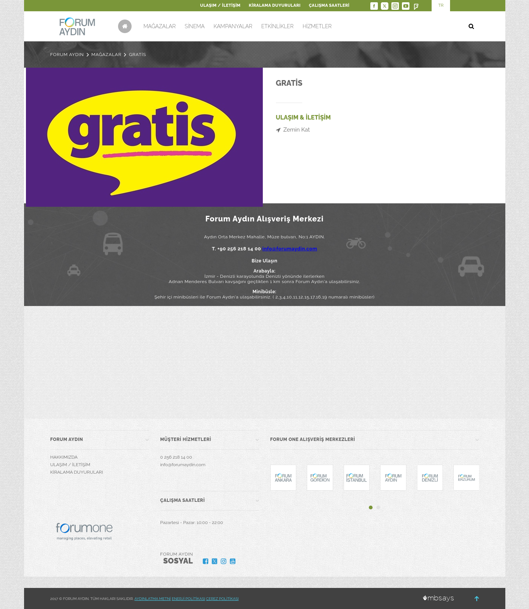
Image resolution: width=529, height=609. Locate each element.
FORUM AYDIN (67, 54)
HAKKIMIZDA (64, 457)
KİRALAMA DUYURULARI (275, 5)
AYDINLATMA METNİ (153, 599)
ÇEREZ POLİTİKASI (222, 599)
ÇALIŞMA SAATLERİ (329, 5)
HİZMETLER (317, 26)
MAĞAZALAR (160, 26)
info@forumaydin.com (289, 248)
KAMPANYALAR (233, 26)
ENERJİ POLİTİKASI (188, 599)
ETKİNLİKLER (277, 26)
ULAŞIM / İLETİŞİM (220, 5)
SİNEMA (195, 26)
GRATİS (137, 54)
